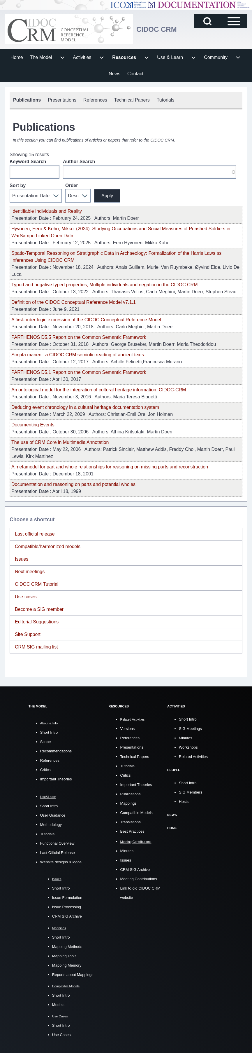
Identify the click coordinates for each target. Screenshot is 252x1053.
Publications (130, 794)
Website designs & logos (61, 862)
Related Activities (193, 756)
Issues (21, 559)
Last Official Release (57, 852)
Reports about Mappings (73, 974)
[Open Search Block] (207, 21)
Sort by (18, 185)
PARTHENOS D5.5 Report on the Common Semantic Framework (78, 337)
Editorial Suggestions (37, 621)
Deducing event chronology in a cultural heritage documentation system (85, 407)
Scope (45, 742)
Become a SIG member (39, 609)
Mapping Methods (67, 946)
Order (71, 185)
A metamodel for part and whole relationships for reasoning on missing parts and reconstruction (109, 466)
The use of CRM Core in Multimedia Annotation (60, 442)
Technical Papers (134, 756)
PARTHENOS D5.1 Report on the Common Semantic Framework (78, 372)
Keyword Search (28, 161)
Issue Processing (66, 907)
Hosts (183, 801)
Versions (127, 728)
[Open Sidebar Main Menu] (234, 21)
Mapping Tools (64, 956)
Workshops (188, 747)
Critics (45, 770)
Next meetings (30, 571)
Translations (130, 822)
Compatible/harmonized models (47, 546)
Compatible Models (136, 812)
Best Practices (132, 831)
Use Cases (61, 1035)
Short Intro (49, 732)
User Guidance (53, 815)
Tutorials (47, 834)
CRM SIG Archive (67, 916)
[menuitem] (17, 57)
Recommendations (56, 751)
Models (58, 1005)
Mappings (128, 803)
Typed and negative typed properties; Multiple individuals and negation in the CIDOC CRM (104, 284)
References (49, 760)
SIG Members (190, 792)
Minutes (127, 851)
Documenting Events (32, 424)
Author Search (79, 161)
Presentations (132, 747)
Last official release (35, 533)
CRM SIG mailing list (36, 646)
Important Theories (56, 779)
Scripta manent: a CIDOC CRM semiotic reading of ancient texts (77, 354)
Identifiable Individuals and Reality (46, 211)
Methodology (51, 824)
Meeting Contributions (138, 879)
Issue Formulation (67, 897)
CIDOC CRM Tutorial (36, 584)
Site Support (27, 634)
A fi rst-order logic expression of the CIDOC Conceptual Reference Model (86, 319)
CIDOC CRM (156, 29)
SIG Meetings (190, 728)
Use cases (26, 596)
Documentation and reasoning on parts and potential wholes (73, 484)
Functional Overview (57, 843)
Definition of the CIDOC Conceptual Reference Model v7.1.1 (73, 302)
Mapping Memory (66, 965)
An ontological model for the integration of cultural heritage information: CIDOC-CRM (98, 389)
